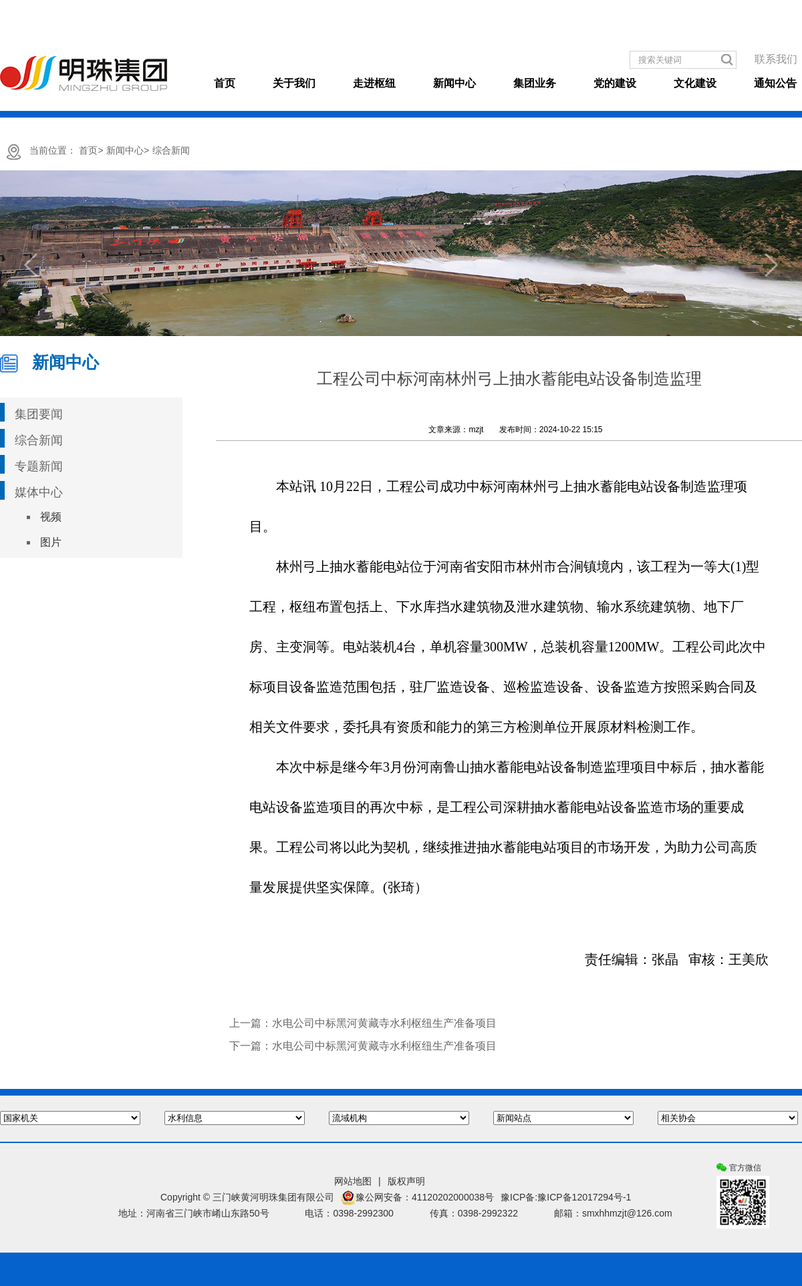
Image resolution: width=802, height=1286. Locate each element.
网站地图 (353, 1181)
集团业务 (534, 83)
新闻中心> (127, 150)
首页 (224, 83)
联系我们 (776, 59)
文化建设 (695, 83)
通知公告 (775, 83)
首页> (91, 150)
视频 (50, 516)
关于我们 (294, 83)
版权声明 (406, 1181)
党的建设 (614, 83)
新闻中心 (454, 83)
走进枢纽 (374, 83)
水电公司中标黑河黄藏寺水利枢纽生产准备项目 (384, 1023)
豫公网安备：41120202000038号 (417, 1197)
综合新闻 (171, 150)
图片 (50, 542)
